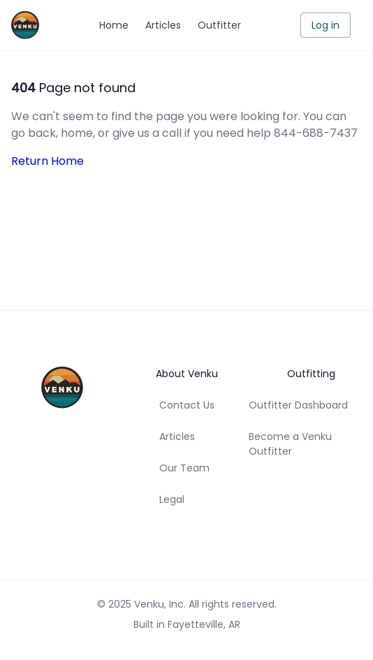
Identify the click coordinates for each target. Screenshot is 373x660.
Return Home (47, 161)
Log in (325, 25)
